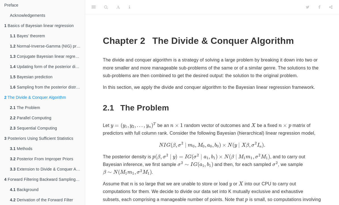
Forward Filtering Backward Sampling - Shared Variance (44, 179)
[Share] (331, 7)
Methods (21, 148)
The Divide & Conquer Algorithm (35, 97)
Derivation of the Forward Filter (41, 200)
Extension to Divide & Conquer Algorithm (47, 169)
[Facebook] (319, 7)
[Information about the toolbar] (129, 7)
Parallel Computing (30, 118)
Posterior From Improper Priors (41, 159)
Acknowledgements (27, 15)
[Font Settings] (118, 7)
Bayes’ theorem (27, 36)
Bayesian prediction (31, 77)
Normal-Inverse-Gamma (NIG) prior (45, 46)
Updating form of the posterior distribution (47, 66)
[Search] (106, 7)
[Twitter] (308, 7)
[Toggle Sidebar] (93, 7)
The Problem (25, 107)
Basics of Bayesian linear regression (39, 25)
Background (24, 189)
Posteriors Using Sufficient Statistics (38, 138)
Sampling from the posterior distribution (47, 87)
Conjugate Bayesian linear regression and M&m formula (47, 56)
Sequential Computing (33, 128)
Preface (11, 5)
